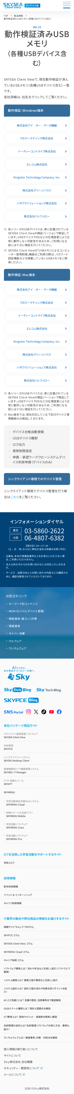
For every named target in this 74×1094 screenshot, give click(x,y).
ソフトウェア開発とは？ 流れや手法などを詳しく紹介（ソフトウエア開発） (37, 970)
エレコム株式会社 (36, 164)
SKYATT (37, 782)
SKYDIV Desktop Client (37, 758)
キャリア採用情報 (13, 903)
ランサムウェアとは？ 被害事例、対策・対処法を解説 (30, 1037)
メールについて (14, 1074)
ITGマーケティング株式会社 (36, 138)
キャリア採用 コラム (14, 960)
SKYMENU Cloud (38, 802)
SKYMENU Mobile (38, 814)
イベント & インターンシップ (18, 894)
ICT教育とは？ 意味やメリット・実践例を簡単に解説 (30, 1016)
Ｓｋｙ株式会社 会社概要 (18, 1062)
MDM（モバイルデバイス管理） (27, 611)
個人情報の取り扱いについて (21, 1049)
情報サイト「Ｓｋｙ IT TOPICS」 (19, 926)
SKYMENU (9, 792)
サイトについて (12, 1055)
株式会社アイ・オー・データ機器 (37, 125)
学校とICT (9, 862)
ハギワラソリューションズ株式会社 (37, 203)
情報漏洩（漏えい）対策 (23, 619)
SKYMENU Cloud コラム (16, 951)
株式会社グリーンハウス (36, 190)
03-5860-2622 (44, 530)
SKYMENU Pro (38, 837)
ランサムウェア (17, 648)
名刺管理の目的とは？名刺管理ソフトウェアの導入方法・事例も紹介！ (36, 1027)
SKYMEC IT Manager (37, 770)
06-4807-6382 (44, 537)
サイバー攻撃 (17, 633)
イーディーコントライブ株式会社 (37, 151)
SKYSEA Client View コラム (18, 943)
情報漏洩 (14, 626)
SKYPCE (37, 747)
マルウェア (15, 641)
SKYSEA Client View (37, 735)
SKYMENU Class (38, 825)
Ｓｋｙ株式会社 (41, 1088)
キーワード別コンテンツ (23, 604)
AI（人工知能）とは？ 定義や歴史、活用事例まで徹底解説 (32, 1000)
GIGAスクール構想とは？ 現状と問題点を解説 (27, 1008)
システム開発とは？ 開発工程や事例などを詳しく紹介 (31, 980)
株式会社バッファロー (37, 216)
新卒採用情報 (11, 886)
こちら (14, 496)
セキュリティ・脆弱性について (23, 1068)
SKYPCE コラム (12, 935)
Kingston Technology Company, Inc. (36, 177)
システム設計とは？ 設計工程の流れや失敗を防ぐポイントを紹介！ (35, 990)
